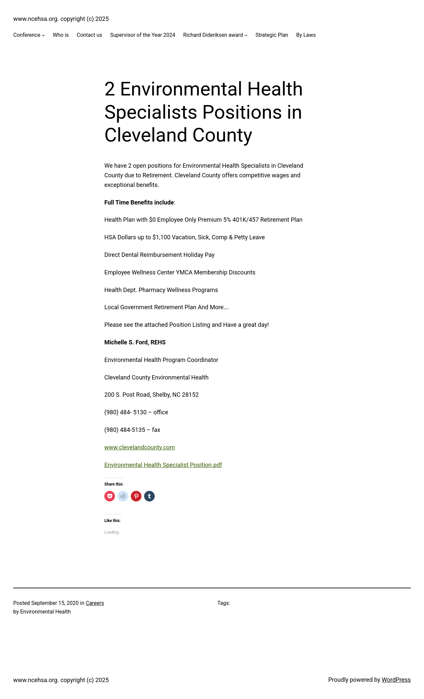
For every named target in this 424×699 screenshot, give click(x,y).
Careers (95, 603)
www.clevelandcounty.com (139, 447)
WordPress (396, 679)
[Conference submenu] (43, 35)
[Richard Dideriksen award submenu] (246, 35)
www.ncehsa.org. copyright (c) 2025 (61, 18)
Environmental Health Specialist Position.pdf (163, 464)
